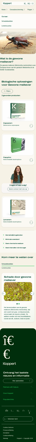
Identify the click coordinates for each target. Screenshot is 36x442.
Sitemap (5, 438)
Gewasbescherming (16, 9)
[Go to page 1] (17, 303)
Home (4, 9)
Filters (7, 91)
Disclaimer (6, 433)
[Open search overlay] (25, 3)
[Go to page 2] (19, 303)
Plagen (29, 9)
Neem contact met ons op (18, 189)
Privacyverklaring (8, 430)
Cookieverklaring (8, 435)
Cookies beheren (8, 427)
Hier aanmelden (22, 380)
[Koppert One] (29, 3)
